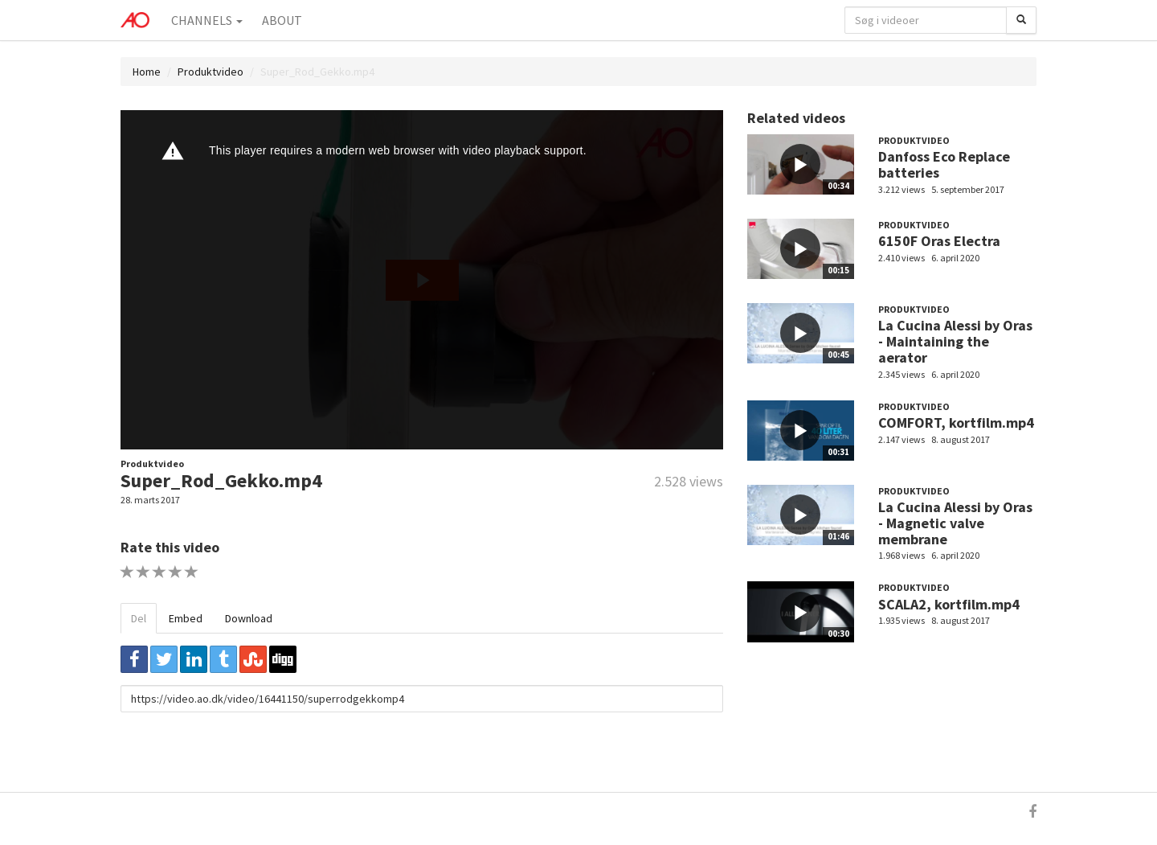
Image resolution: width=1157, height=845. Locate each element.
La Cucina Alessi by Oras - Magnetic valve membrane (955, 523)
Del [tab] (138, 618)
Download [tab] (248, 618)
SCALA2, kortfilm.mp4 (949, 604)
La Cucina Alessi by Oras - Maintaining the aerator (955, 341)
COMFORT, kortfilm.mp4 (956, 422)
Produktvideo (210, 71)
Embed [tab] (185, 618)
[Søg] (1021, 20)
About (282, 20)
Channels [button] (207, 20)
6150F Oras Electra (939, 241)
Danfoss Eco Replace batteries (944, 164)
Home (147, 71)
